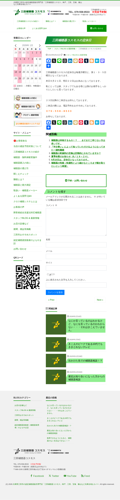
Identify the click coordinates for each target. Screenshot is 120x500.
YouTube (70, 476)
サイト (49, 263)
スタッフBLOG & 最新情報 (76, 55)
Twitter (54, 476)
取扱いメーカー (89, 21)
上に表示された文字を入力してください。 (66, 280)
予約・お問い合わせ (76, 180)
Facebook (37, 476)
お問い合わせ (96, 28)
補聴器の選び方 (68, 21)
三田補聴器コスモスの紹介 (27, 21)
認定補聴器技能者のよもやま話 (27, 242)
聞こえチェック (21, 174)
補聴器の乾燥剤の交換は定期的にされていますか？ (76, 153)
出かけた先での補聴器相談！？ (59, 426)
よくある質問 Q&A (39, 28)
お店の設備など (21, 223)
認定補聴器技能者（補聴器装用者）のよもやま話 (27, 426)
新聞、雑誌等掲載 (22, 229)
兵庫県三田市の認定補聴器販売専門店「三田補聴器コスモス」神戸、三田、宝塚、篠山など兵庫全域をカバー (56, 484)
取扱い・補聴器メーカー (25, 190)
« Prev (51, 300)
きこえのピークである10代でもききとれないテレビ (59, 419)
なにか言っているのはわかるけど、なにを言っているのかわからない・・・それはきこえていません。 (59, 409)
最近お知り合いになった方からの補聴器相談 (59, 432)
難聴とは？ (50, 21)
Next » (100, 300)
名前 (48, 239)
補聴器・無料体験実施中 (25, 157)
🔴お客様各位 (20, 141)
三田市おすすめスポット (25, 234)
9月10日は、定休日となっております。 (70, 160)
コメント (51, 205)
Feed (85, 476)
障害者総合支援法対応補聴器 (27, 212)
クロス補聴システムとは (25, 201)
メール (49, 251)
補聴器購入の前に (22, 163)
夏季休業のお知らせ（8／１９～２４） (70, 156)
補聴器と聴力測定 (22, 185)
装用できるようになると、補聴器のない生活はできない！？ (59, 439)
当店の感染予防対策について (27, 146)
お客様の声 (21, 28)
